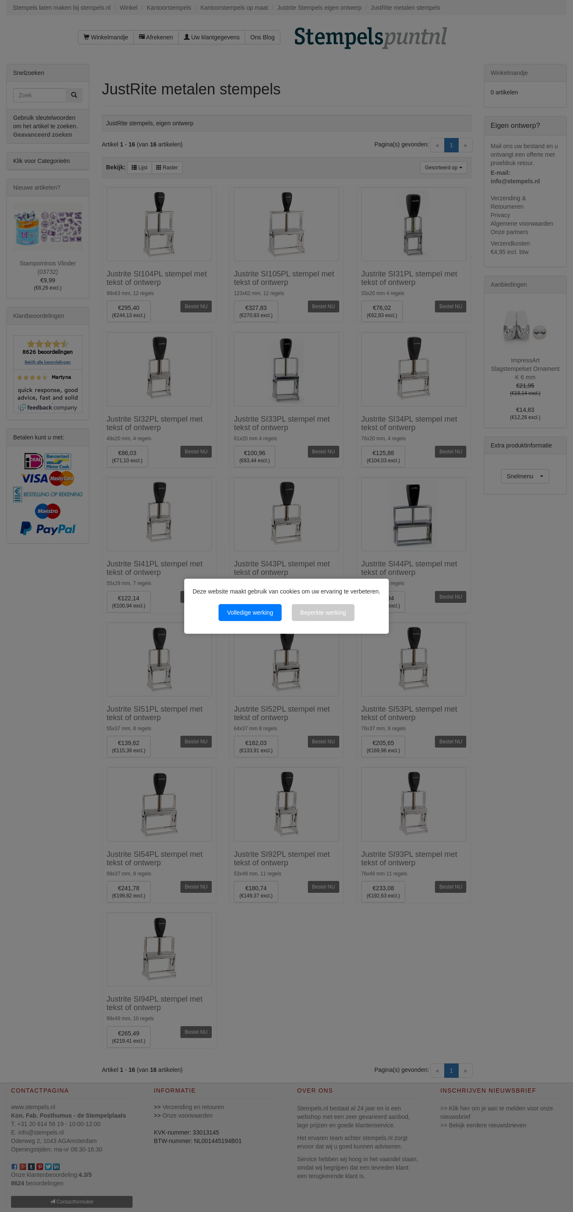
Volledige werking (250, 612)
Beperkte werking (323, 612)
